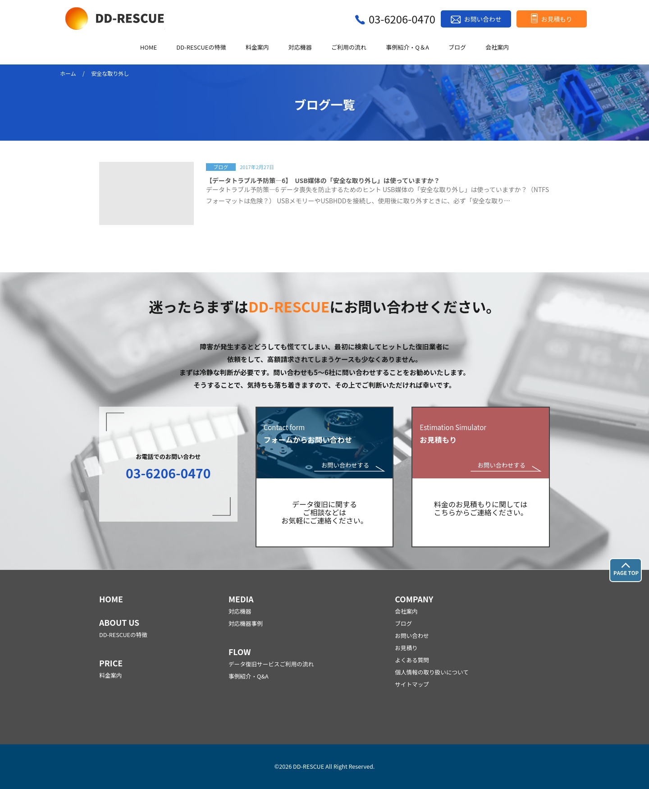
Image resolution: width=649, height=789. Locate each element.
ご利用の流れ (348, 47)
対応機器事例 (246, 623)
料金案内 (257, 47)
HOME (148, 47)
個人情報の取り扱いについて (432, 672)
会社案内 (497, 47)
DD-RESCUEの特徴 (201, 47)
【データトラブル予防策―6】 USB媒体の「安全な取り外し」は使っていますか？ (323, 180)
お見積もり (556, 18)
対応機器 (300, 47)
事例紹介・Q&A (249, 676)
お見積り (406, 647)
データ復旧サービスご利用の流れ (271, 664)
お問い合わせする (345, 465)
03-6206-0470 (402, 19)
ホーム (68, 73)
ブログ (457, 47)
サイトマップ (412, 684)
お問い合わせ (482, 18)
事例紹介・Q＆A (407, 47)
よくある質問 (412, 660)
